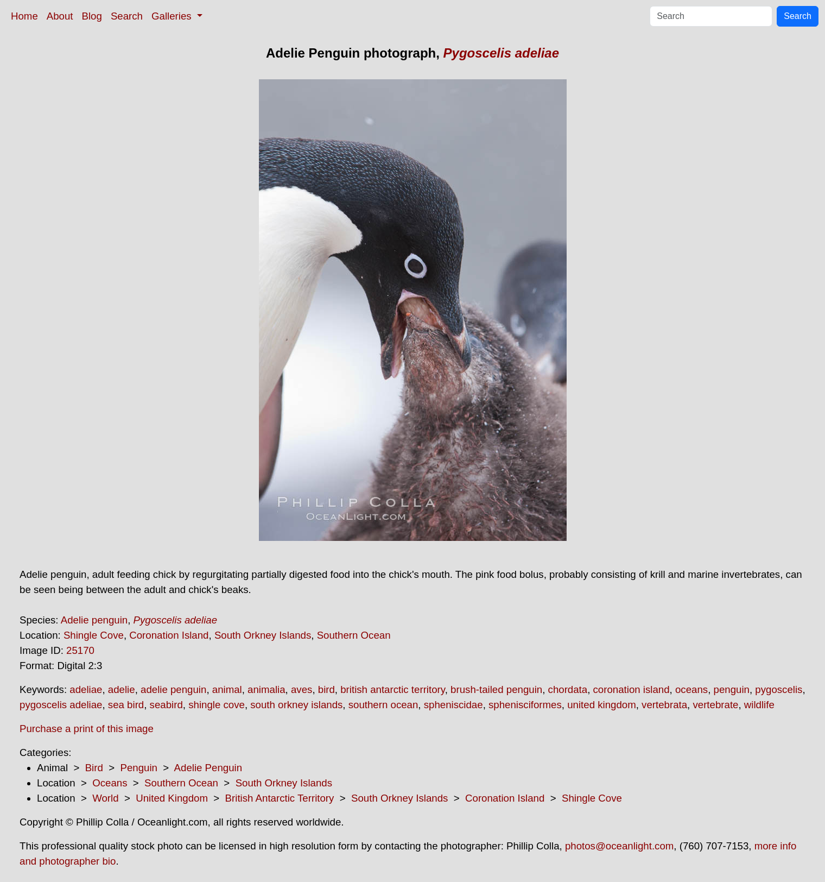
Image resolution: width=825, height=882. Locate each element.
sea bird (126, 704)
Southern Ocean (354, 635)
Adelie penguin (94, 620)
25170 (80, 650)
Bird (94, 767)
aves (301, 689)
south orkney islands (296, 704)
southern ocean (383, 704)
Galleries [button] (172, 16)
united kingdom (601, 704)
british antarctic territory (392, 689)
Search (127, 16)
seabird (166, 704)
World (105, 798)
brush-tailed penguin (496, 689)
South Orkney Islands (262, 635)
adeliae (85, 689)
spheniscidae (453, 704)
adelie (121, 689)
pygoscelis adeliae (61, 704)
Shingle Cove (94, 635)
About (60, 16)
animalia (266, 689)
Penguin (138, 767)
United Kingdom (172, 798)
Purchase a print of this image (87, 728)
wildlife (759, 704)
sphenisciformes (525, 704)
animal (227, 689)
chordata (568, 689)
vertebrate (715, 704)
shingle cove (216, 704)
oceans (691, 689)
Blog (92, 16)
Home (24, 16)
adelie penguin (173, 689)
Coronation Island (168, 635)
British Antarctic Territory (279, 798)
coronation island (631, 689)
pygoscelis (778, 689)
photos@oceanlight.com (619, 846)
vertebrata (664, 704)
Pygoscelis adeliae (501, 53)
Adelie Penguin (208, 767)
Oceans (109, 783)
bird (326, 689)
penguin (732, 689)
